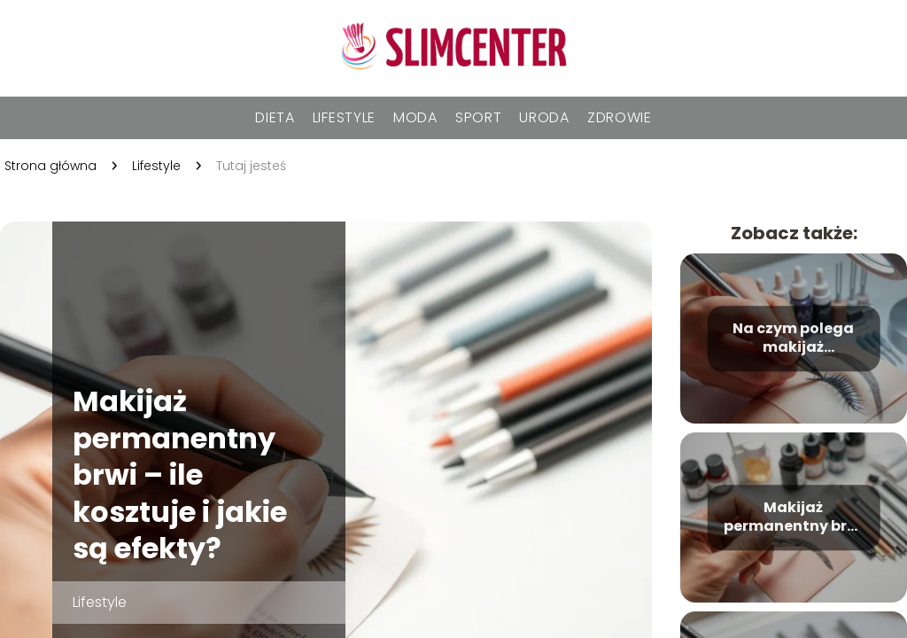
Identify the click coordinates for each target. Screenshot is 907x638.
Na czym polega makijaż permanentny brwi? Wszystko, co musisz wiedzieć (793, 339)
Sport (478, 117)
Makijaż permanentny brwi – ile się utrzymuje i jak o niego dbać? (793, 518)
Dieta (275, 117)
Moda (415, 117)
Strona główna (50, 166)
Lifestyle (344, 117)
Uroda (544, 117)
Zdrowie (619, 117)
